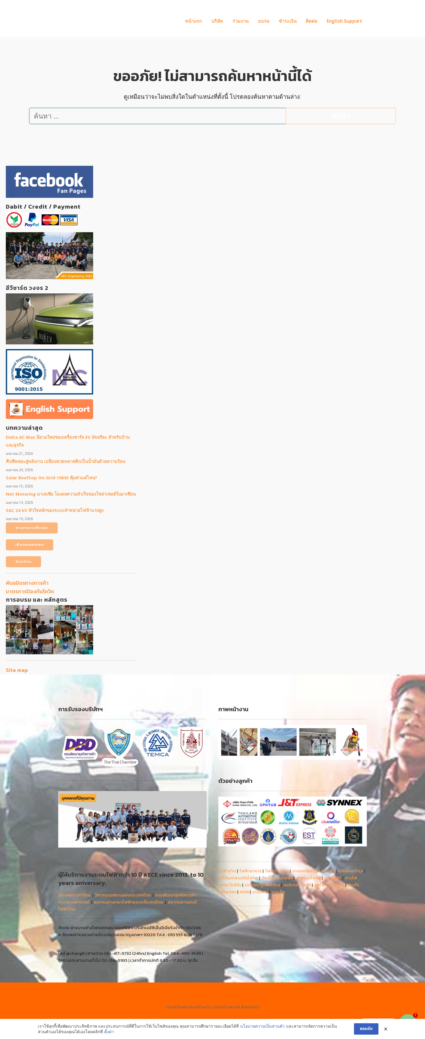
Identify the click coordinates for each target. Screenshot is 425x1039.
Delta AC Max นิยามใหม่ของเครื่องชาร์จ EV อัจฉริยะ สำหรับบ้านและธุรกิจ (68, 441)
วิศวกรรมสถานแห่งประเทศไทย (123, 895)
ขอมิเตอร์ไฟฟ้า (297, 884)
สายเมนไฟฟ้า (308, 877)
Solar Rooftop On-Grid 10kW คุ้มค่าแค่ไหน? (51, 477)
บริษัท (217, 21)
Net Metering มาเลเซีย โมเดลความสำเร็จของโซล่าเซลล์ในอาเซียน (71, 494)
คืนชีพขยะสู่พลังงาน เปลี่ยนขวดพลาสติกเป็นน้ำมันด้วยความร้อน (65, 461)
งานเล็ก (278, 891)
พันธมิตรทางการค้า (27, 583)
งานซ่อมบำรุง (351, 870)
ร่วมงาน (240, 21)
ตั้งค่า (109, 1031)
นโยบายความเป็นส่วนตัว (262, 1026)
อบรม (263, 21)
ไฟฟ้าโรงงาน (277, 870)
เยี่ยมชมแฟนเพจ (29, 544)
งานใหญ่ (260, 891)
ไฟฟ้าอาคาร (251, 870)
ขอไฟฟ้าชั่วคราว (329, 884)
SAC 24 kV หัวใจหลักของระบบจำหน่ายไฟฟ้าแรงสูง (54, 510)
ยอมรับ (366, 1029)
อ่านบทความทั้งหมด (31, 527)
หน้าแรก (193, 21)
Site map (17, 670)
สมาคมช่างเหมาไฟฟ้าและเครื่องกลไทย (128, 902)
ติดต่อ (311, 21)
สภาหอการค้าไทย (74, 895)
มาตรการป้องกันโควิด (30, 591)
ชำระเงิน (287, 21)
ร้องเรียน (23, 561)
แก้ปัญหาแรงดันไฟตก (238, 877)
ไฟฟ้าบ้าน (227, 870)
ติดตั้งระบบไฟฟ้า (277, 877)
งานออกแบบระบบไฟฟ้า (313, 870)
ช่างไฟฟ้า (332, 877)
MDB (244, 891)
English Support (344, 21)
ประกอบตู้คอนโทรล (262, 884)
